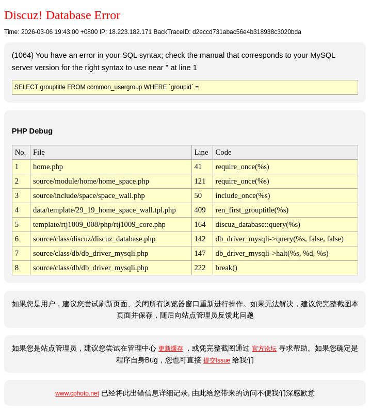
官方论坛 (264, 348)
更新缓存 (170, 348)
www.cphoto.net (77, 393)
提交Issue (217, 360)
